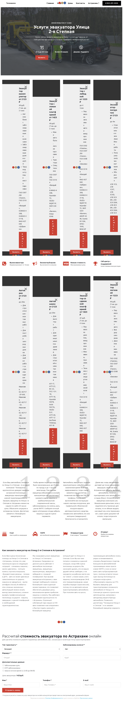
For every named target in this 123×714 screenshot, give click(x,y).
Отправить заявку (13, 699)
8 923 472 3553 (111, 3)
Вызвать (42, 58)
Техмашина (12, 3)
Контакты (80, 3)
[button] (16, 170)
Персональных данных (86, 707)
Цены (70, 3)
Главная (50, 3)
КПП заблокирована (12, 677)
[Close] (25, 87)
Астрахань (93, 3)
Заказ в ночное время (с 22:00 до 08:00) (20, 679)
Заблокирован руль (12, 674)
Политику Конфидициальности (54, 707)
